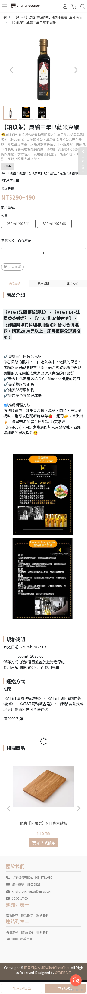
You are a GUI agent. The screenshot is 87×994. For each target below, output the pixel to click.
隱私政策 (27, 915)
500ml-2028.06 (54, 223)
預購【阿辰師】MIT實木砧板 (43, 823)
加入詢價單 (22, 988)
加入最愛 (12, 266)
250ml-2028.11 (18, 223)
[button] (76, 70)
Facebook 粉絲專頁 (19, 938)
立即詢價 (65, 988)
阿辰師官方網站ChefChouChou (47, 967)
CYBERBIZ (63, 972)
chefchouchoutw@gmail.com (32, 891)
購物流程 (12, 915)
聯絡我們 (42, 915)
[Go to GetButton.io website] (75, 989)
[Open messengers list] (76, 980)
